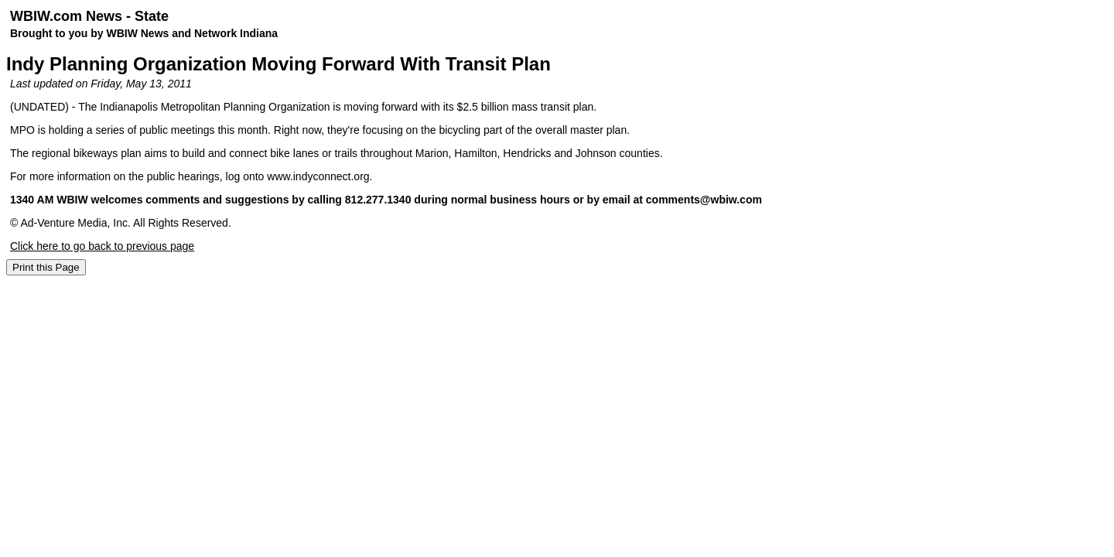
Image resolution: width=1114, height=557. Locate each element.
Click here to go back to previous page (102, 246)
